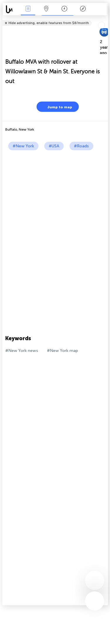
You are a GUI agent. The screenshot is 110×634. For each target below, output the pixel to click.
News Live (28, 9)
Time (64, 9)
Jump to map (56, 107)
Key (83, 9)
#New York (23, 146)
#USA (54, 146)
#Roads (81, 146)
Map (46, 9)
